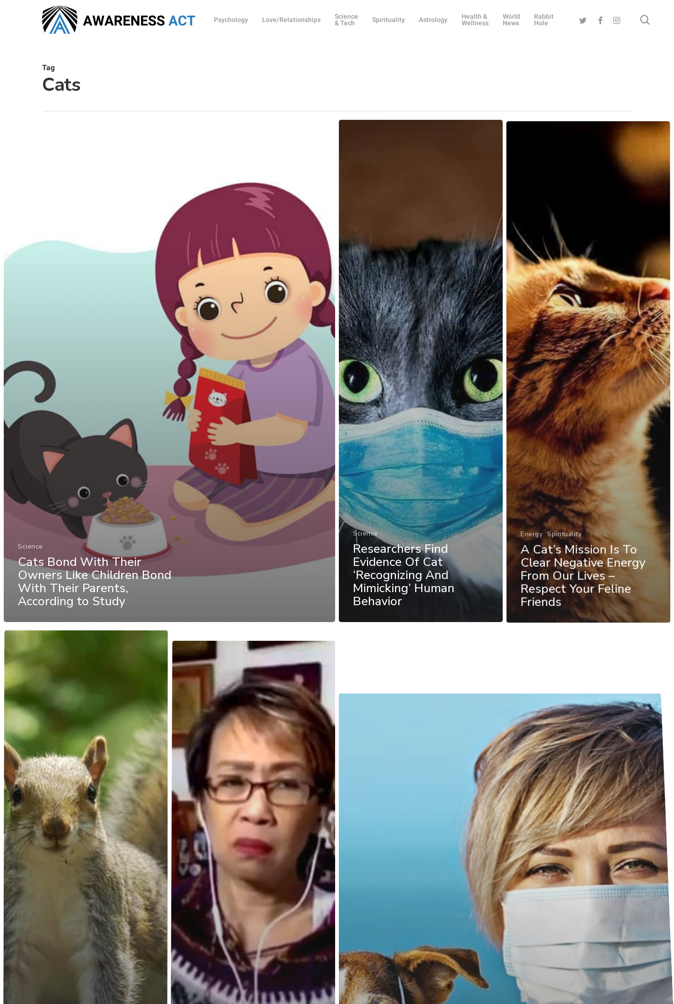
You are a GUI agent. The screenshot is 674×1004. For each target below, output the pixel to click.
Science (26, 575)
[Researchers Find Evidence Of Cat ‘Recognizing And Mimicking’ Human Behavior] (422, 416)
